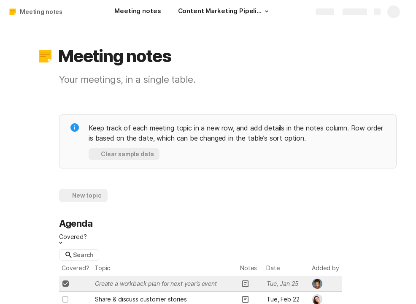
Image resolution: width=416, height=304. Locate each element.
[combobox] (325, 284)
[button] (266, 11)
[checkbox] (65, 284)
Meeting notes (41, 11)
